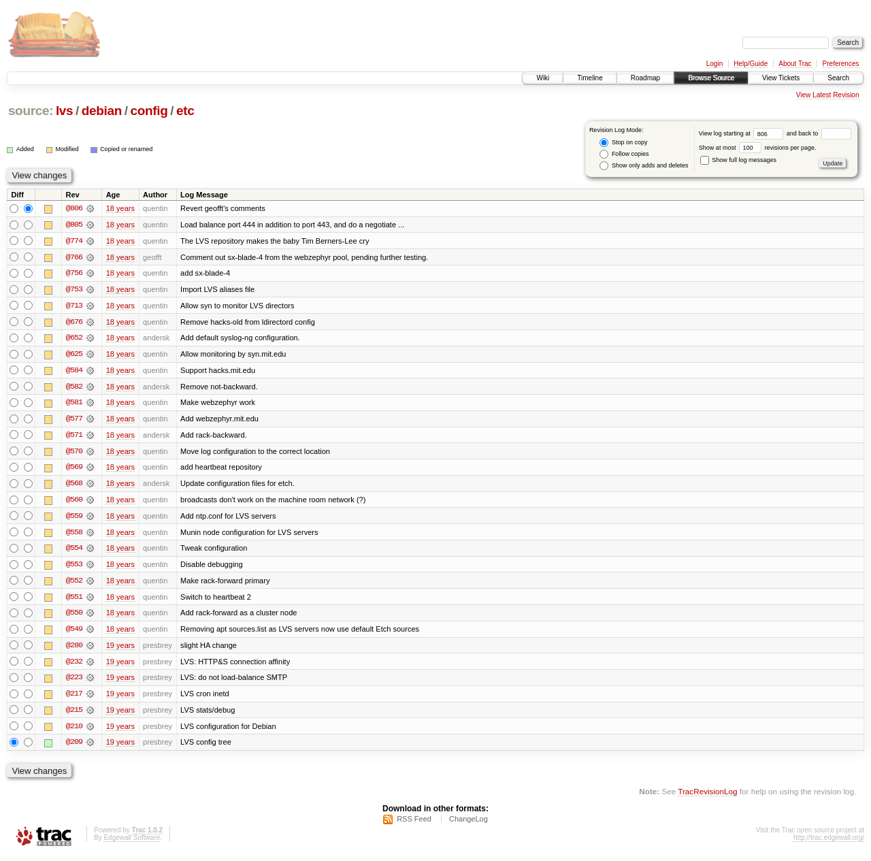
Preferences (841, 63)
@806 (74, 208)
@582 (74, 388)
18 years (120, 208)
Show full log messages (738, 160)
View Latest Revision (827, 95)
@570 (74, 453)
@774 (74, 240)
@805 (74, 224)
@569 (74, 469)
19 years (120, 649)
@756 (74, 273)
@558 (74, 535)
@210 (74, 731)
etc (185, 110)
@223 (74, 682)
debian (102, 110)
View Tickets (781, 78)
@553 (74, 567)
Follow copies (623, 154)
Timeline (589, 78)
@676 (74, 322)
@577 (74, 420)
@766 (74, 257)
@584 (74, 371)
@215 (74, 714)
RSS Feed (414, 824)
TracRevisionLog (707, 796)
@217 (74, 698)
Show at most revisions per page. (758, 147)
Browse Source (711, 78)
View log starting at (743, 133)
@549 (74, 633)
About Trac (794, 63)
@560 (74, 502)
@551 (74, 600)
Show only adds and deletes (643, 165)
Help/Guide (751, 63)
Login (714, 63)
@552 (74, 584)
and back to (819, 133)
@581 (74, 404)
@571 (74, 437)
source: (30, 110)
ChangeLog (468, 824)
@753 (74, 290)
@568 (74, 486)
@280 (74, 649)
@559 (74, 518)
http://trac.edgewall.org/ (828, 843)
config (149, 110)
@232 (74, 665)
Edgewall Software (131, 843)
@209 (74, 747)
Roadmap (645, 78)
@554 (74, 551)
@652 (74, 339)
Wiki (542, 78)
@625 (74, 355)
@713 (74, 306)
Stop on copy (623, 142)
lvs (64, 110)
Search (838, 78)
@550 (74, 616)
